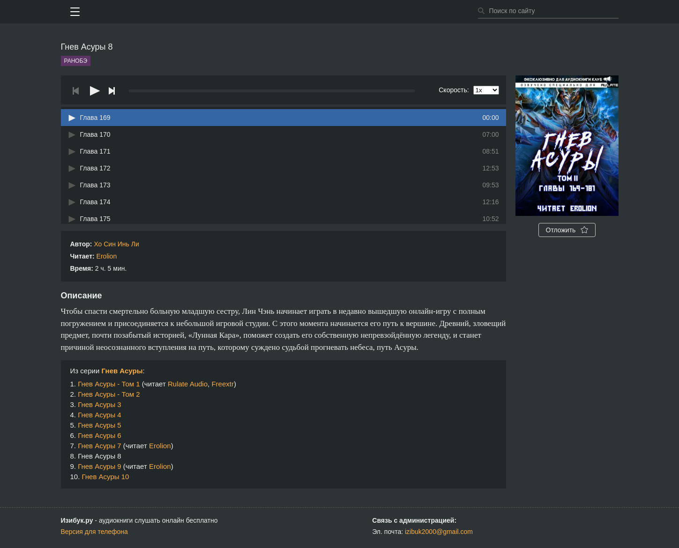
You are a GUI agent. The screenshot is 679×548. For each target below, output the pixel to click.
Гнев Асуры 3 (99, 404)
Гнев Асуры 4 (99, 415)
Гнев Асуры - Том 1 (109, 384)
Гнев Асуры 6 (99, 435)
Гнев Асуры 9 (99, 466)
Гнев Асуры (121, 371)
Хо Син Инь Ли (116, 244)
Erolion (107, 256)
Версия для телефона (94, 531)
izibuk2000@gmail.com (439, 531)
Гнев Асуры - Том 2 (109, 394)
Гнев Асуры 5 (99, 425)
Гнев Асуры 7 (99, 446)
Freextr (222, 384)
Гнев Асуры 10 (105, 477)
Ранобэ (76, 61)
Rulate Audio (188, 384)
